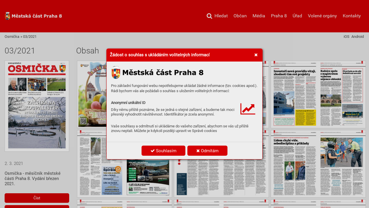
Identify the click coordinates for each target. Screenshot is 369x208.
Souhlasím (163, 150)
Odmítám (207, 150)
